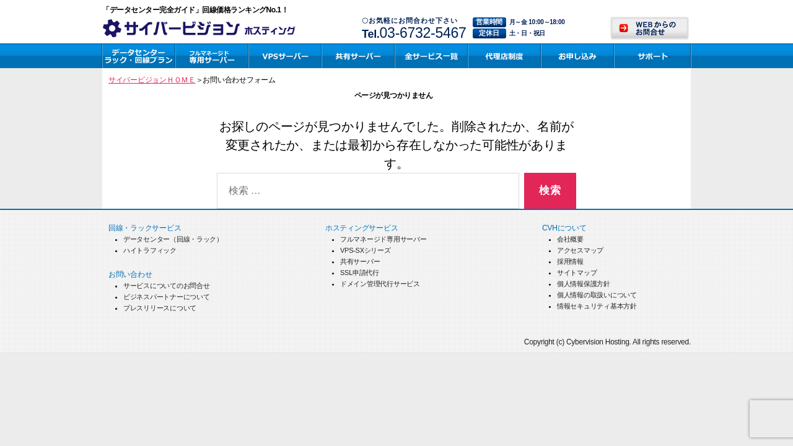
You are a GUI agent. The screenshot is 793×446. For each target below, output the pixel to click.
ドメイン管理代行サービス (380, 283)
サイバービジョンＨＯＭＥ (152, 80)
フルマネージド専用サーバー (383, 239)
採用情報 (570, 261)
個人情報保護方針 (583, 283)
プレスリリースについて (159, 308)
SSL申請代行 (359, 272)
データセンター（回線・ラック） (173, 239)
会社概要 (570, 239)
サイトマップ (577, 272)
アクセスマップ (580, 250)
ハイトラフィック (150, 250)
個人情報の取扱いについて (597, 295)
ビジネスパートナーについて (166, 296)
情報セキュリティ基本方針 (597, 306)
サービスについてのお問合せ (166, 285)
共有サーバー (360, 261)
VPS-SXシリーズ (365, 250)
